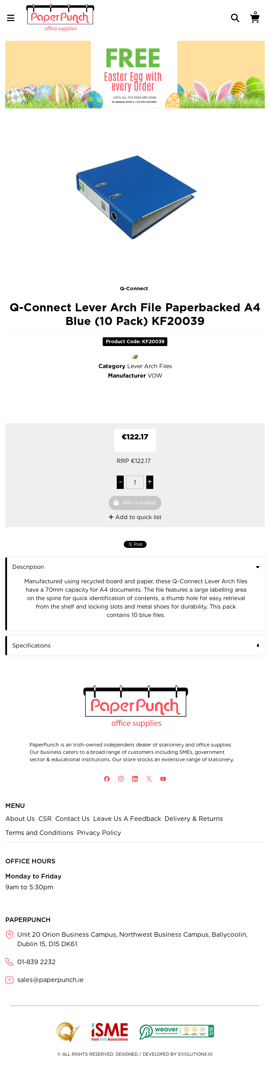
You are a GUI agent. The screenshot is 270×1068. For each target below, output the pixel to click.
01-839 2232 (36, 962)
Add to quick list (135, 517)
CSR (45, 818)
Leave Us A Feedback (127, 818)
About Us (20, 818)
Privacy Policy (99, 832)
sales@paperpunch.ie (50, 979)
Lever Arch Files (149, 366)
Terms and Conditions (39, 832)
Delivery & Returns (194, 818)
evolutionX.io (195, 1054)
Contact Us (72, 818)
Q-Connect (134, 288)
